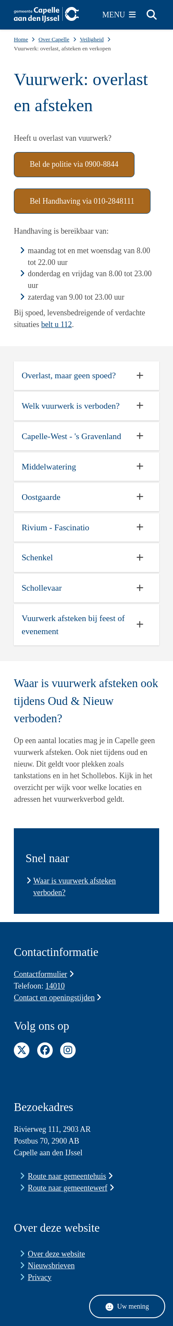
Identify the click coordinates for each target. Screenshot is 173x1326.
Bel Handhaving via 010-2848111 (82, 201)
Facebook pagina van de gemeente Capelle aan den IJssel (45, 1050)
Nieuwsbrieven (51, 1265)
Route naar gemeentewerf (71, 1188)
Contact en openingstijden (57, 997)
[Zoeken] (151, 14)
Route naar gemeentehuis (70, 1176)
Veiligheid (91, 39)
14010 (55, 986)
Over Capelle (53, 39)
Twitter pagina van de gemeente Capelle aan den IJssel (21, 1050)
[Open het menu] (119, 15)
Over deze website (56, 1254)
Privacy (39, 1277)
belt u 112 (56, 324)
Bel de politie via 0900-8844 (74, 164)
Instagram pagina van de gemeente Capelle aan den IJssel (68, 1050)
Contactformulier (44, 974)
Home (21, 39)
